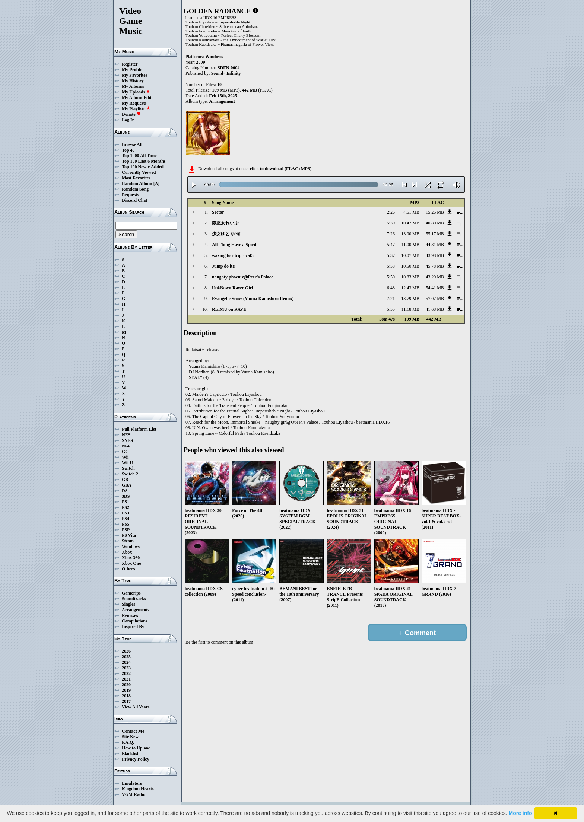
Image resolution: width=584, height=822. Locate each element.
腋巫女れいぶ (225, 223)
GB (125, 479)
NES (126, 434)
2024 (126, 662)
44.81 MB (435, 244)
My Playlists (136, 108)
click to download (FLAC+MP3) (280, 168)
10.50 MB (410, 266)
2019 (126, 690)
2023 (126, 667)
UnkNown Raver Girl (232, 287)
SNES (127, 440)
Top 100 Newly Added (143, 166)
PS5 (125, 524)
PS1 (125, 501)
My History (133, 80)
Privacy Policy (135, 759)
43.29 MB (435, 277)
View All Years (135, 707)
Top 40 (128, 150)
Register (130, 64)
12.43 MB (410, 287)
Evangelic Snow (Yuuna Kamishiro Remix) (252, 298)
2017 (126, 701)
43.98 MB (435, 255)
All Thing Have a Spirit (234, 244)
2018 (126, 695)
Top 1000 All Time (139, 155)
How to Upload (136, 748)
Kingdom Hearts (138, 788)
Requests (130, 194)
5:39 (391, 223)
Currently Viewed (139, 172)
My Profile (132, 69)
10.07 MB (410, 255)
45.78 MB (435, 266)
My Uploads (136, 92)
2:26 (391, 212)
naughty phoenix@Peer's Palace (242, 277)
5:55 (391, 309)
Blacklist (130, 753)
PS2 (125, 507)
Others (128, 568)
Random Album (137, 183)
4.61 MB (411, 212)
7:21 (391, 298)
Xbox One (131, 563)
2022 (126, 673)
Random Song (135, 189)
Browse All (132, 144)
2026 (126, 651)
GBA (126, 485)
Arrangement (222, 101)
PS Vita (129, 535)
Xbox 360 (131, 557)
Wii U (127, 462)
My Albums (133, 86)
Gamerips (131, 593)
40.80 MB (435, 223)
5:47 (391, 244)
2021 (126, 679)
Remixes (130, 615)
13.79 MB (410, 298)
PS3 (125, 513)
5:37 (391, 255)
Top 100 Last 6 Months (144, 161)
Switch (128, 468)
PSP (126, 529)
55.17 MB (435, 233)
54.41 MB (435, 287)
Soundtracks (134, 598)
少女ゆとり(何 (226, 233)
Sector (218, 212)
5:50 (391, 277)
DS (124, 490)
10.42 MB (410, 223)
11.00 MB (410, 244)
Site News (131, 736)
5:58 (391, 266)
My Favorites (134, 75)
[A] (156, 183)
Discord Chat (134, 200)
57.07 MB (435, 298)
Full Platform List (139, 429)
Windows (131, 546)
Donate (131, 114)
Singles (128, 604)
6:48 (391, 287)
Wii (125, 457)
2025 (126, 656)
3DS (126, 496)
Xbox (127, 552)
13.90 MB (410, 233)
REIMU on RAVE (229, 309)
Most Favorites (136, 178)
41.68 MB (435, 309)
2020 (126, 684)
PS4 (125, 518)
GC (125, 451)
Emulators (132, 783)
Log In (128, 119)
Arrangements (135, 609)
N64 (126, 446)
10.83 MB (410, 277)
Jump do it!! (223, 266)
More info (520, 813)
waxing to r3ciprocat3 (233, 255)
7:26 (391, 233)
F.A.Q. (128, 742)
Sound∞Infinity (226, 73)
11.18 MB (410, 309)
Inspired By (133, 626)
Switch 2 (130, 474)
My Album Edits (137, 97)
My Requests (134, 103)
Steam (128, 541)
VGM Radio (133, 794)
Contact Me (133, 731)
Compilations (134, 621)
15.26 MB (435, 212)
